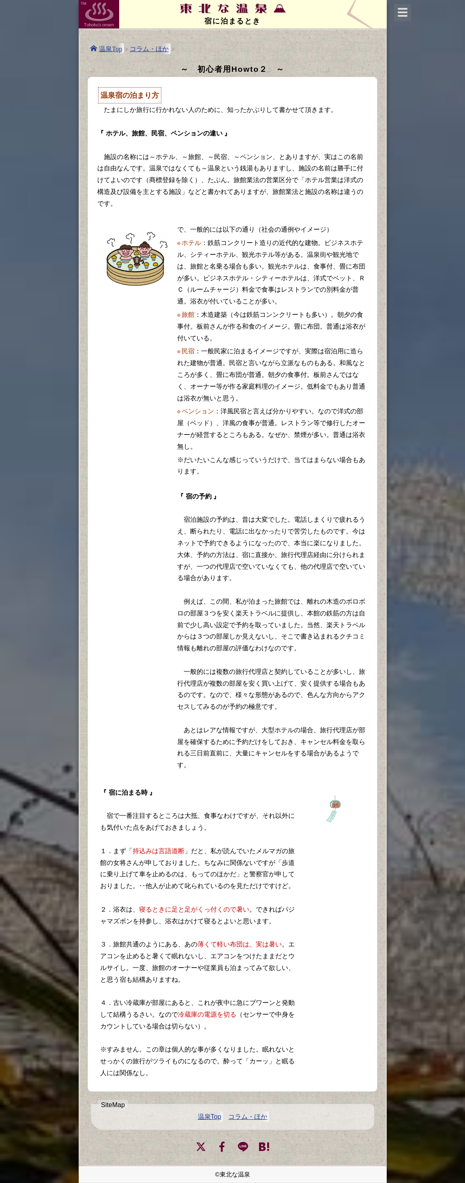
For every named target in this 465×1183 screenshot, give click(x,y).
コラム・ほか (149, 48)
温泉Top (110, 48)
